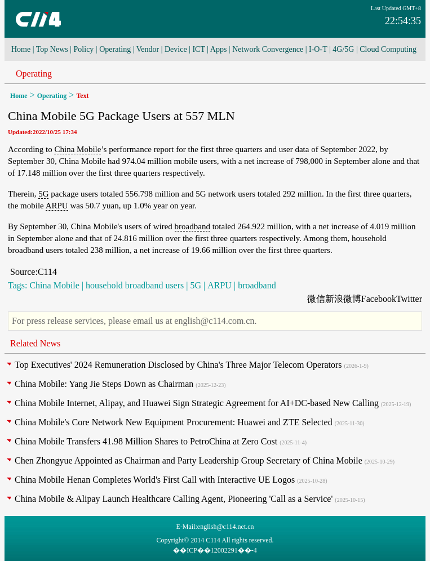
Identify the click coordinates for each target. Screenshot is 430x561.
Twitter (409, 299)
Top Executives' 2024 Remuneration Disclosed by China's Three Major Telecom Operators (178, 364)
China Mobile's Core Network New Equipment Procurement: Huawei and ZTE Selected (174, 422)
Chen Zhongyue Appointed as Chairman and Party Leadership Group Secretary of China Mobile (188, 460)
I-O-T (318, 49)
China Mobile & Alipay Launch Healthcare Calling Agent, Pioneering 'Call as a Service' (174, 499)
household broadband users (135, 285)
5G (43, 193)
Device (176, 49)
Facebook (378, 299)
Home (20, 49)
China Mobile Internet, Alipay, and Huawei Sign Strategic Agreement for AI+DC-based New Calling (197, 403)
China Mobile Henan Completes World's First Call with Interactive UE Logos (155, 479)
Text (82, 96)
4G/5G (343, 49)
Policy (84, 49)
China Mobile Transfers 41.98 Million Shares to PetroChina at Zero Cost (146, 441)
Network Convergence (267, 49)
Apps (218, 49)
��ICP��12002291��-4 (215, 550)
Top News (52, 49)
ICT (198, 49)
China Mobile (77, 149)
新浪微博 (343, 299)
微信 (316, 299)
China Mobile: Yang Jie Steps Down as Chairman (104, 384)
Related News (35, 343)
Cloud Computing (388, 49)
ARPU (57, 205)
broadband (192, 226)
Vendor (147, 49)
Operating (115, 49)
